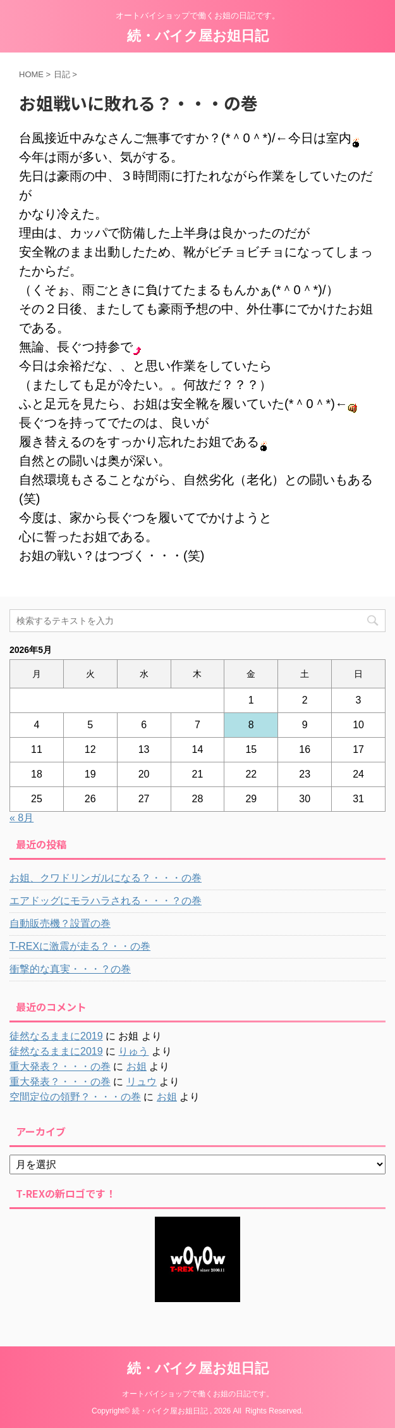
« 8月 (21, 817)
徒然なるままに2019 (56, 1036)
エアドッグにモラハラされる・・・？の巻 (105, 900)
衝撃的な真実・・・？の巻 (70, 969)
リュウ (141, 1081)
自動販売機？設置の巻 (60, 923)
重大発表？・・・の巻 (60, 1066)
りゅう (133, 1051)
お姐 (136, 1066)
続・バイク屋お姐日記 (198, 36)
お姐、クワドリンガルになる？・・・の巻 (105, 877)
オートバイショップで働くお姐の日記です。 (198, 1393)
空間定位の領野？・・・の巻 (75, 1096)
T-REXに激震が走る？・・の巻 (79, 946)
